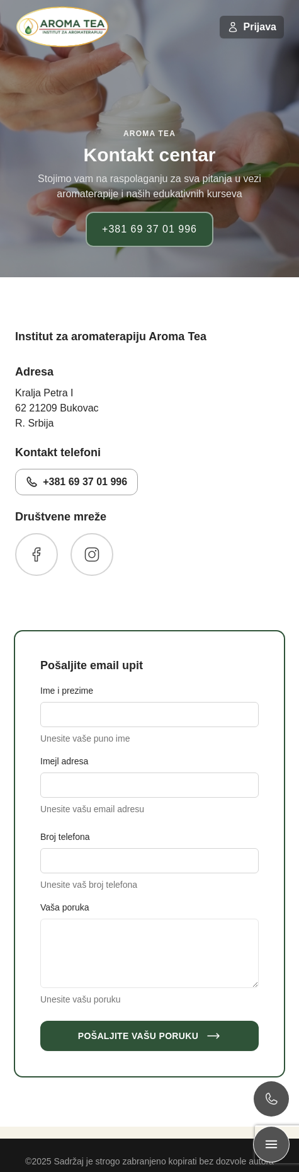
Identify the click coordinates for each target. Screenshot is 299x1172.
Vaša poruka (64, 907)
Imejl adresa (64, 761)
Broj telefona (65, 837)
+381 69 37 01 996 (149, 229)
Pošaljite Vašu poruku (149, 1035)
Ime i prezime (66, 691)
